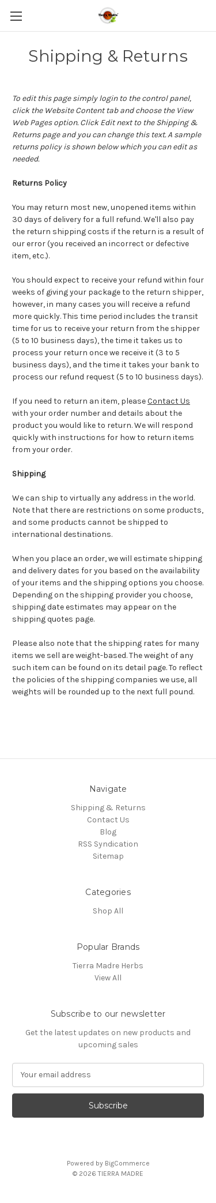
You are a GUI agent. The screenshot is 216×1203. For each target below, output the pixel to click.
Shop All (108, 911)
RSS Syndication (108, 844)
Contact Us (168, 401)
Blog (108, 832)
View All (108, 978)
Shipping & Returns (108, 808)
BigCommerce (127, 1163)
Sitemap (108, 856)
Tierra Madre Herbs (108, 966)
